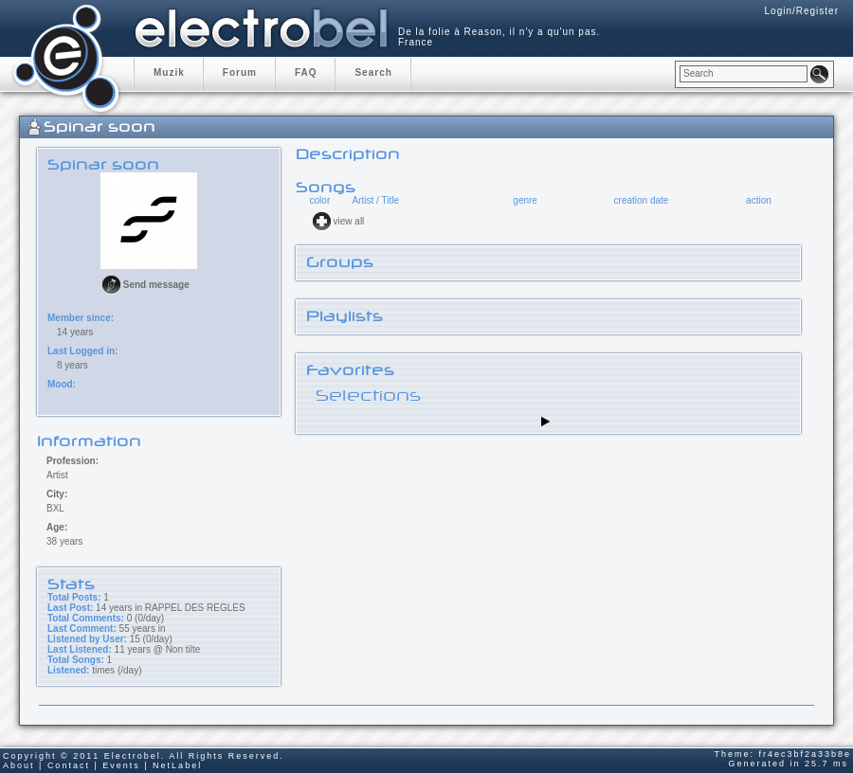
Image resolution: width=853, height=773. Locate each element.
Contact (68, 765)
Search (372, 72)
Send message (156, 284)
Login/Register (802, 11)
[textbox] (744, 73)
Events (121, 765)
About (19, 765)
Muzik (169, 72)
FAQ (306, 72)
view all (349, 221)
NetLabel (177, 765)
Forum (240, 72)
